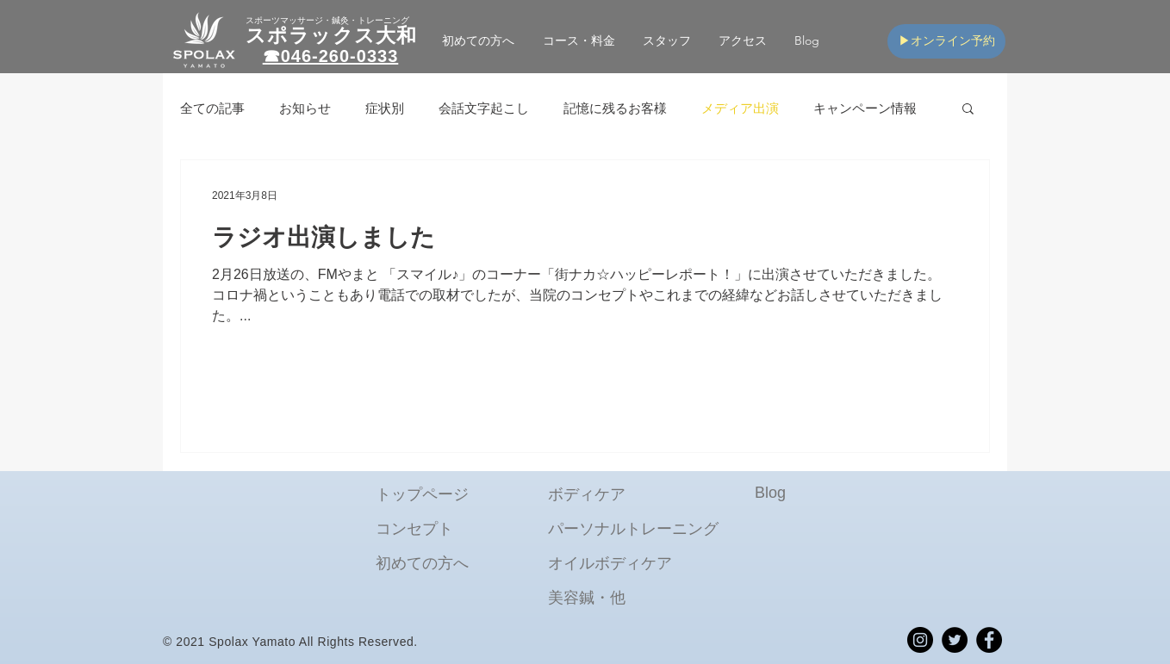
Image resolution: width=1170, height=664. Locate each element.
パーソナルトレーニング (633, 528)
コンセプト (414, 528)
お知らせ (305, 108)
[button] (578, 41)
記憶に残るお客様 (615, 108)
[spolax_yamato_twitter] (955, 640)
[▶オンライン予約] (946, 41)
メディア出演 (740, 108)
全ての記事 (212, 108)
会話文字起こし (484, 108)
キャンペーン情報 (865, 108)
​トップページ (422, 494)
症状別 (384, 108)
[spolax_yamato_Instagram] (920, 640)
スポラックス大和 (331, 35)
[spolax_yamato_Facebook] (989, 640)
